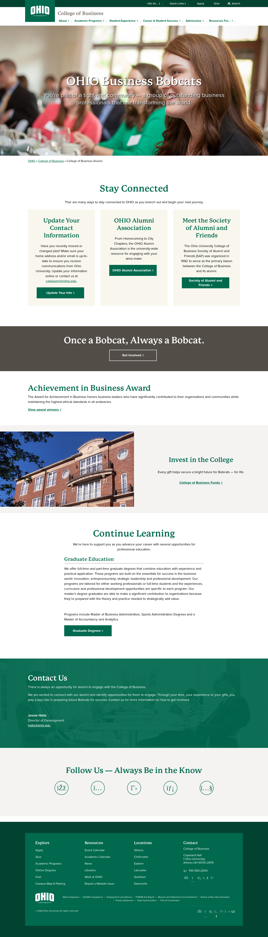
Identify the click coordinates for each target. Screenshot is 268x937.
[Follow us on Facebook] (186, 878)
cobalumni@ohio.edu (61, 281)
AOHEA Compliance (93, 897)
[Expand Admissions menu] (204, 21)
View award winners (43, 409)
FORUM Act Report (145, 897)
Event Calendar (95, 850)
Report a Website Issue (99, 883)
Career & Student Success (160, 21)
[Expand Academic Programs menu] (105, 21)
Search (234, 3)
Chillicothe (141, 857)
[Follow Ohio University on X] (222, 911)
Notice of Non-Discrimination (215, 897)
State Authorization (147, 900)
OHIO (31, 161)
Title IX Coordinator (170, 900)
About (63, 21)
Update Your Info (60, 292)
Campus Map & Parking (50, 883)
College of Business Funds (199, 482)
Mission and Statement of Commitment (177, 897)
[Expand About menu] (70, 21)
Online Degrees (45, 870)
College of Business (80, 13)
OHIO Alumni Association (132, 270)
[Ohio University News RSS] (233, 911)
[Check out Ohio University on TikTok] (227, 911)
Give (216, 3)
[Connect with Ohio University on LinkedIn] (210, 911)
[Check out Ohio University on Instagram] (205, 916)
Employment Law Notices (119, 897)
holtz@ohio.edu (39, 725)
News (88, 863)
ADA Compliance (71, 897)
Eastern (139, 863)
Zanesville (140, 883)
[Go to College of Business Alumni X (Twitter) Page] (134, 788)
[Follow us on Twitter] (212, 878)
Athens (138, 850)
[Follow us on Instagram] (192, 880)
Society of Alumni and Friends (206, 282)
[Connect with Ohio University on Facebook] (199, 911)
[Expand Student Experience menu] (138, 21)
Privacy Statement (125, 900)
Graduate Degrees (87, 630)
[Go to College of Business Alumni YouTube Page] (206, 788)
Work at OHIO (93, 877)
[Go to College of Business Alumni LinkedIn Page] (170, 788)
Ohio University (51, 910)
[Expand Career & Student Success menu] (181, 21)
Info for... (155, 3)
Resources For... (219, 21)
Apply (200, 3)
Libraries (90, 870)
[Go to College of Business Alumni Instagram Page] (97, 788)
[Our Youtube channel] (205, 878)
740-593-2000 (198, 871)
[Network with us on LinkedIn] (199, 878)
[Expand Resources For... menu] (233, 21)
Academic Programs (88, 21)
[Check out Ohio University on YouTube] (216, 914)
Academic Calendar (97, 857)
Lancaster (140, 870)
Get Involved (132, 355)
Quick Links (179, 3)
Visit (38, 877)
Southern (140, 877)
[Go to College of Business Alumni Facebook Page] (61, 788)
